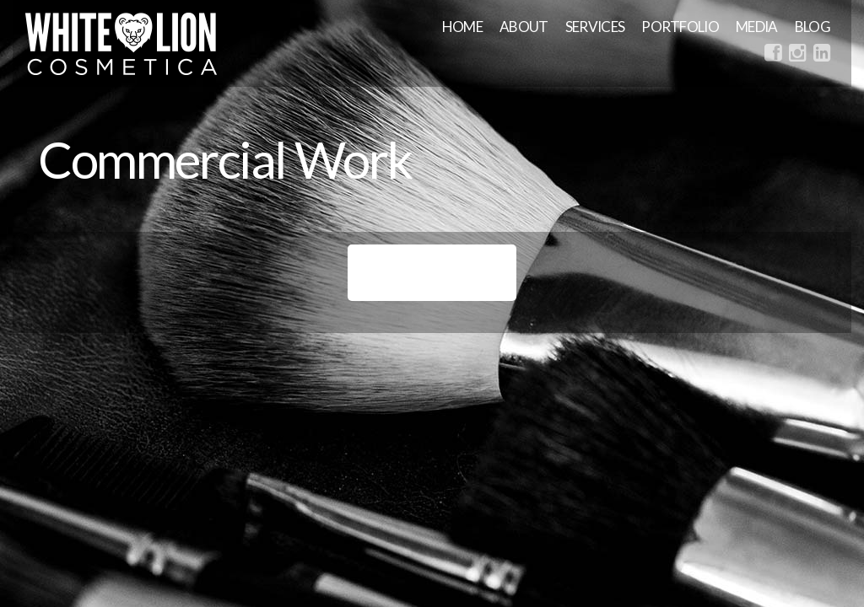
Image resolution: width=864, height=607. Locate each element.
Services (595, 26)
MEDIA (757, 26)
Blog (812, 26)
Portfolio (680, 26)
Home (462, 26)
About (524, 26)
